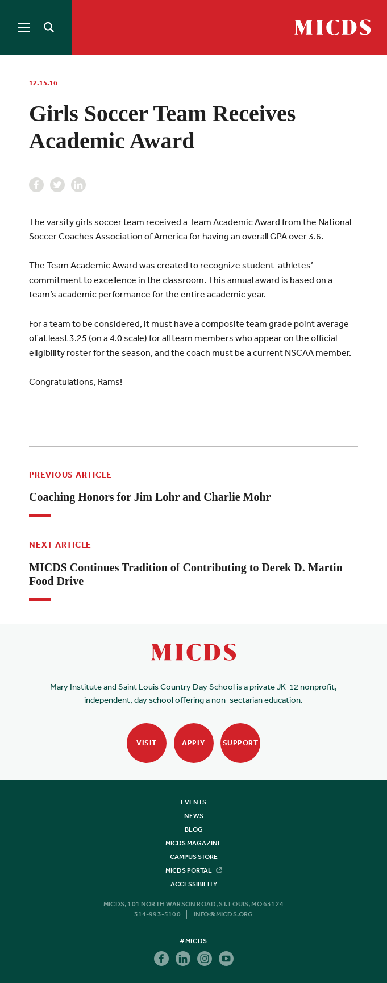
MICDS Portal (193, 870)
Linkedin (78, 184)
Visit (146, 743)
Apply (193, 743)
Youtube (226, 958)
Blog (194, 829)
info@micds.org (223, 914)
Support (241, 743)
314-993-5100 (157, 914)
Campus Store (194, 856)
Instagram (204, 958)
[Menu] (24, 27)
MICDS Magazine (193, 843)
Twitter (57, 184)
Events (193, 802)
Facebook (36, 184)
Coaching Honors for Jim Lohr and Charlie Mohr (150, 497)
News (193, 815)
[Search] (47, 27)
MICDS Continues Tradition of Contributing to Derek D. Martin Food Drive (186, 574)
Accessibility (193, 884)
